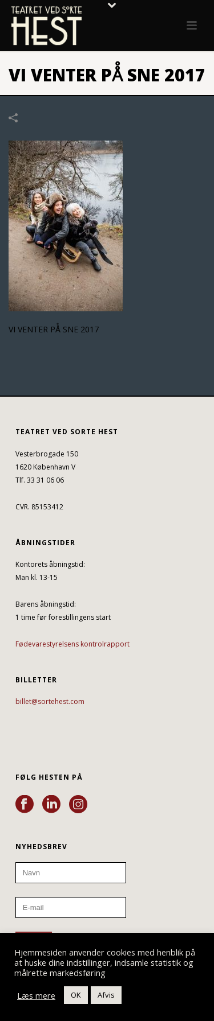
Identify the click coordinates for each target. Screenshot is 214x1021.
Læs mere (36, 995)
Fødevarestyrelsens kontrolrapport (72, 644)
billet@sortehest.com (49, 701)
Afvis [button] (106, 995)
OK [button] (76, 995)
